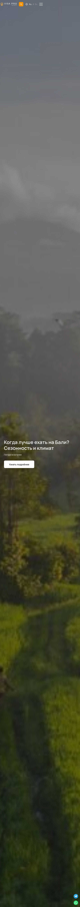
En (36, 4)
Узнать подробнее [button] (19, 464)
